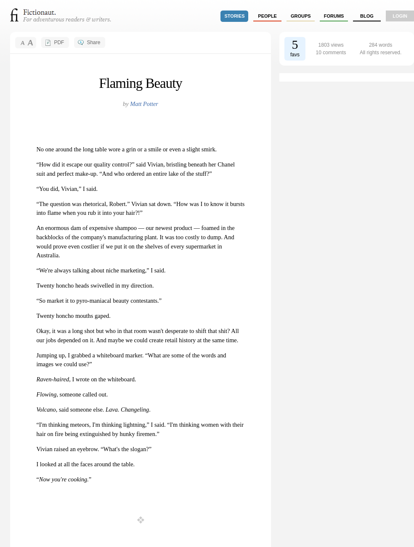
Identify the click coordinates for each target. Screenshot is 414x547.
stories (235, 15)
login (400, 15)
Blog (367, 15)
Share (93, 42)
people (267, 15)
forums (334, 15)
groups (301, 15)
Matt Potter (144, 103)
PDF (59, 42)
